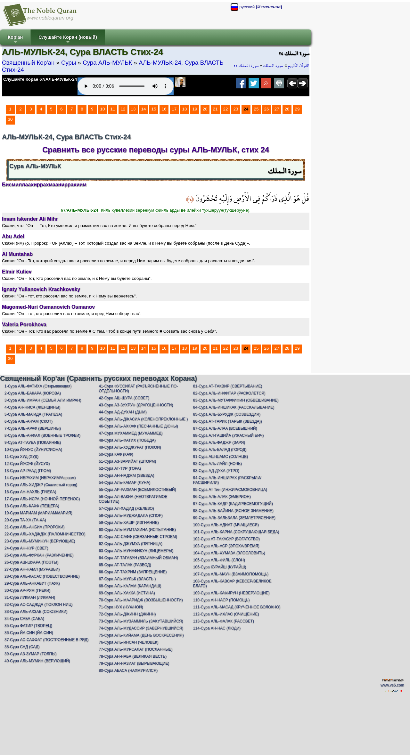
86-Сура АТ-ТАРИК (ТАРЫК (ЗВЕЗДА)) (227, 421)
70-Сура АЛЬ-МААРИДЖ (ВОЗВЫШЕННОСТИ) (141, 600)
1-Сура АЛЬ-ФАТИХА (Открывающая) (37, 386)
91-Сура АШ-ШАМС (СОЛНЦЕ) (220, 456)
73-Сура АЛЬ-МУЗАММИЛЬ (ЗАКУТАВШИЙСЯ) (141, 621)
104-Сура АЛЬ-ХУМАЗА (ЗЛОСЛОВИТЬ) (229, 553)
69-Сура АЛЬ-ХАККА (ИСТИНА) (127, 593)
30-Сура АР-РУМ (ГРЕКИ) (27, 590)
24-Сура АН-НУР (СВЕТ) (26, 548)
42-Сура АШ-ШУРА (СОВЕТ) (124, 398)
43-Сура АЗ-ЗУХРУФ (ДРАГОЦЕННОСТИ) (136, 405)
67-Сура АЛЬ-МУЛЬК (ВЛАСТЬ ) (127, 579)
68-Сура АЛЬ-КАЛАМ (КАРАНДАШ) (130, 586)
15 (154, 109)
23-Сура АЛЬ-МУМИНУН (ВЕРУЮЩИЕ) (39, 541)
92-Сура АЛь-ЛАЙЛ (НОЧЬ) (217, 463)
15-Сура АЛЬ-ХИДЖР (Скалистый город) (40, 485)
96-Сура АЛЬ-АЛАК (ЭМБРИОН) (222, 496)
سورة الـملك (273, 66)
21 (215, 109)
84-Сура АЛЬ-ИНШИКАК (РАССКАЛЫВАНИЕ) (234, 407)
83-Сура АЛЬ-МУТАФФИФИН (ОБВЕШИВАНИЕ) (236, 400)
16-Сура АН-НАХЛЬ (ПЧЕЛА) (30, 492)
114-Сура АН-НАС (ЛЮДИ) (217, 628)
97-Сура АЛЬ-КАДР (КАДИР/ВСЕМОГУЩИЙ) (233, 503)
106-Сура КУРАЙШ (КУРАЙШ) (219, 567)
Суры (68, 62)
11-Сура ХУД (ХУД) (21, 456)
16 (164, 109)
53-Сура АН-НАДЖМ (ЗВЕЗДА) (126, 475)
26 (266, 109)
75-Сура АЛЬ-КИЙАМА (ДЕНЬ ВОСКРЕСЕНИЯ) (141, 635)
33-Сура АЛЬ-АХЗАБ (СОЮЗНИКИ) (36, 611)
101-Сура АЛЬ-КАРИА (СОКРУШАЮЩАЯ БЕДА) (236, 532)
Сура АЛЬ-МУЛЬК (107, 62)
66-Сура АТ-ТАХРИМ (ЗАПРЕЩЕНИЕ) (133, 572)
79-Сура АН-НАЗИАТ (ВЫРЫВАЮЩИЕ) (134, 663)
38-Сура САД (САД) (22, 647)
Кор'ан (15, 40)
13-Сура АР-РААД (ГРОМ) (27, 470)
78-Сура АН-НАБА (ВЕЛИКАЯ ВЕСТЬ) (133, 656)
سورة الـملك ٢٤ (246, 66)
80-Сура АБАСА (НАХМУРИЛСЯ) (128, 670)
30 (10, 119)
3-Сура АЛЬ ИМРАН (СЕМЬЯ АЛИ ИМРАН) (42, 400)
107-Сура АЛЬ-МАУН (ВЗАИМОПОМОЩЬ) (231, 574)
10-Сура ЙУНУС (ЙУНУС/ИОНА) (33, 449)
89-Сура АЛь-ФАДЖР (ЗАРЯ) (219, 442)
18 (184, 109)
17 (174, 109)
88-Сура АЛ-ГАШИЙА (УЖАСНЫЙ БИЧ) (228, 435)
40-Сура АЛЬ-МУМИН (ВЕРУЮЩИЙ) (37, 661)
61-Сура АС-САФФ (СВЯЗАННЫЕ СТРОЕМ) (138, 536)
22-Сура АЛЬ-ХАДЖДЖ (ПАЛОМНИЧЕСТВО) (45, 534)
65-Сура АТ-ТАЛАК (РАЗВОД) (125, 565)
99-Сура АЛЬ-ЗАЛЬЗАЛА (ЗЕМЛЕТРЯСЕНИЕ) (234, 518)
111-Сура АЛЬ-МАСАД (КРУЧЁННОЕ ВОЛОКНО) (237, 607)
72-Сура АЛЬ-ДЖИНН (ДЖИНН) (127, 614)
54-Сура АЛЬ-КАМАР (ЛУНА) (124, 482)
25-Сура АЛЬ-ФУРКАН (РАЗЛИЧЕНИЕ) (39, 555)
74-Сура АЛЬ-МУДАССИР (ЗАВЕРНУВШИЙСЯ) (141, 628)
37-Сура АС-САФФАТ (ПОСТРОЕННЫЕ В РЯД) (46, 639)
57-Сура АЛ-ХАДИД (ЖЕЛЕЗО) (126, 508)
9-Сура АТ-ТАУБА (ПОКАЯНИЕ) (32, 442)
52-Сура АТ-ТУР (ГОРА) (120, 468)
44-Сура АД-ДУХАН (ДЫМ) (123, 412)
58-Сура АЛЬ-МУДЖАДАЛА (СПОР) (131, 515)
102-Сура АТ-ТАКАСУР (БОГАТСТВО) (226, 539)
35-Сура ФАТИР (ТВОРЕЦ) (28, 625)
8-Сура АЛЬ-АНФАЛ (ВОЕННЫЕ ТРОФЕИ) (42, 435)
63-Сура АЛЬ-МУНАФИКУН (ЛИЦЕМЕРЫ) (136, 550)
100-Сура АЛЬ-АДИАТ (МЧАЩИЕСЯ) (226, 525)
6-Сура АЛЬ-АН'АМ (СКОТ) (28, 421)
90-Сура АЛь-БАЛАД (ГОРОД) (220, 449)
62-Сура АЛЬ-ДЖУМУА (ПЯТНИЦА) (130, 543)
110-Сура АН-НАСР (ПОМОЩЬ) (221, 600)
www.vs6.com (392, 685)
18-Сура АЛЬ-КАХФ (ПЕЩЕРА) (31, 506)
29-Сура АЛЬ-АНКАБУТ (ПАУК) (32, 583)
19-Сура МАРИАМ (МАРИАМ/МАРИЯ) (38, 513)
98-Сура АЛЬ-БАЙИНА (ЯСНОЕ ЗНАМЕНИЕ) (233, 510)
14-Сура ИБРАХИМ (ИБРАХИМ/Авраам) (40, 477)
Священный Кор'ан (28, 62)
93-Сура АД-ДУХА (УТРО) (216, 470)
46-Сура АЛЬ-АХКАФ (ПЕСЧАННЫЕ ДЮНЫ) (138, 426)
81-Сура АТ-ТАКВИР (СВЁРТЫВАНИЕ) (227, 386)
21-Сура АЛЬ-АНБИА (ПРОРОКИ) (34, 527)
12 (123, 109)
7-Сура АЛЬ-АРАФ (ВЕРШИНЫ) (32, 428)
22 (225, 109)
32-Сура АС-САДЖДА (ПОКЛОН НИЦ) (38, 604)
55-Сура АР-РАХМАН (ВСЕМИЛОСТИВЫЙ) (137, 489)
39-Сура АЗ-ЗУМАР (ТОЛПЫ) (30, 654)
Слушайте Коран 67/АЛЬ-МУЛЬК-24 (40, 79)
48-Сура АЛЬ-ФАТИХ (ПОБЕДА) (127, 440)
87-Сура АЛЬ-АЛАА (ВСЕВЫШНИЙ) (225, 428)
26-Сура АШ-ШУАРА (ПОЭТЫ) (31, 562)
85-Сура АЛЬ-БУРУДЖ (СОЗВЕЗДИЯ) (227, 414)
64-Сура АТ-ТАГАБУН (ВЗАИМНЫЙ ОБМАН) (138, 558)
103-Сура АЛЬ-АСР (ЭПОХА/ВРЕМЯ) (226, 546)
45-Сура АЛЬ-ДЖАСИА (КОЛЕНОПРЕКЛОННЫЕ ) (143, 419)
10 (102, 109)
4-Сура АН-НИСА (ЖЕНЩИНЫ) (32, 407)
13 (133, 109)
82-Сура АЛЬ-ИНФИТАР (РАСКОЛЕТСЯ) (229, 393)
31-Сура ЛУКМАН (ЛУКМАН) (29, 597)
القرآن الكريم (298, 66)
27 (277, 109)
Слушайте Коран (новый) (67, 40)
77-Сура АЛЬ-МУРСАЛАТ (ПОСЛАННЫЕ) (135, 649)
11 (113, 109)
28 (287, 109)
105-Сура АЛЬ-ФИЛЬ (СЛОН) (219, 560)
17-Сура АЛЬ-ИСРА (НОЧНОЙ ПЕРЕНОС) (42, 499)
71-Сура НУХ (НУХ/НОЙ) (121, 607)
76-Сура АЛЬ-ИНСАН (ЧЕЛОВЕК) (128, 642)
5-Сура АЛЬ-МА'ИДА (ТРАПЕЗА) (33, 414)
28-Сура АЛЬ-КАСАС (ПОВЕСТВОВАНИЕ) (42, 576)
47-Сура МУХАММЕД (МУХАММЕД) (130, 433)
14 (143, 109)
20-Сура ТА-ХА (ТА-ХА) (25, 520)
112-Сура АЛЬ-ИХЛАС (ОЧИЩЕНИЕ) (226, 614)
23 (236, 109)
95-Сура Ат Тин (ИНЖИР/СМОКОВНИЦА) (230, 489)
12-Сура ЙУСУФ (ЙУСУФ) (27, 463)
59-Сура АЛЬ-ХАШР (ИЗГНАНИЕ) (129, 522)
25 (256, 109)
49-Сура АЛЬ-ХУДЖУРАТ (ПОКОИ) (130, 447)
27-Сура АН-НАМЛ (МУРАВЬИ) (32, 569)
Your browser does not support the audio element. (126, 86)
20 (205, 109)
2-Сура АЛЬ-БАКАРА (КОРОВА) (32, 393)
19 (195, 109)
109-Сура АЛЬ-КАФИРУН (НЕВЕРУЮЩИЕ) (231, 593)
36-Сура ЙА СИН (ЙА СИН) (28, 632)
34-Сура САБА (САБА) (24, 618)
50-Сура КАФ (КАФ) (116, 454)
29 (297, 109)
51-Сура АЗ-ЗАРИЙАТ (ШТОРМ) (127, 461)
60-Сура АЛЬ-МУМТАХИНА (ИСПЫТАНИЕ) (137, 529)
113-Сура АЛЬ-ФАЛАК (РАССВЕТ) (223, 621)
